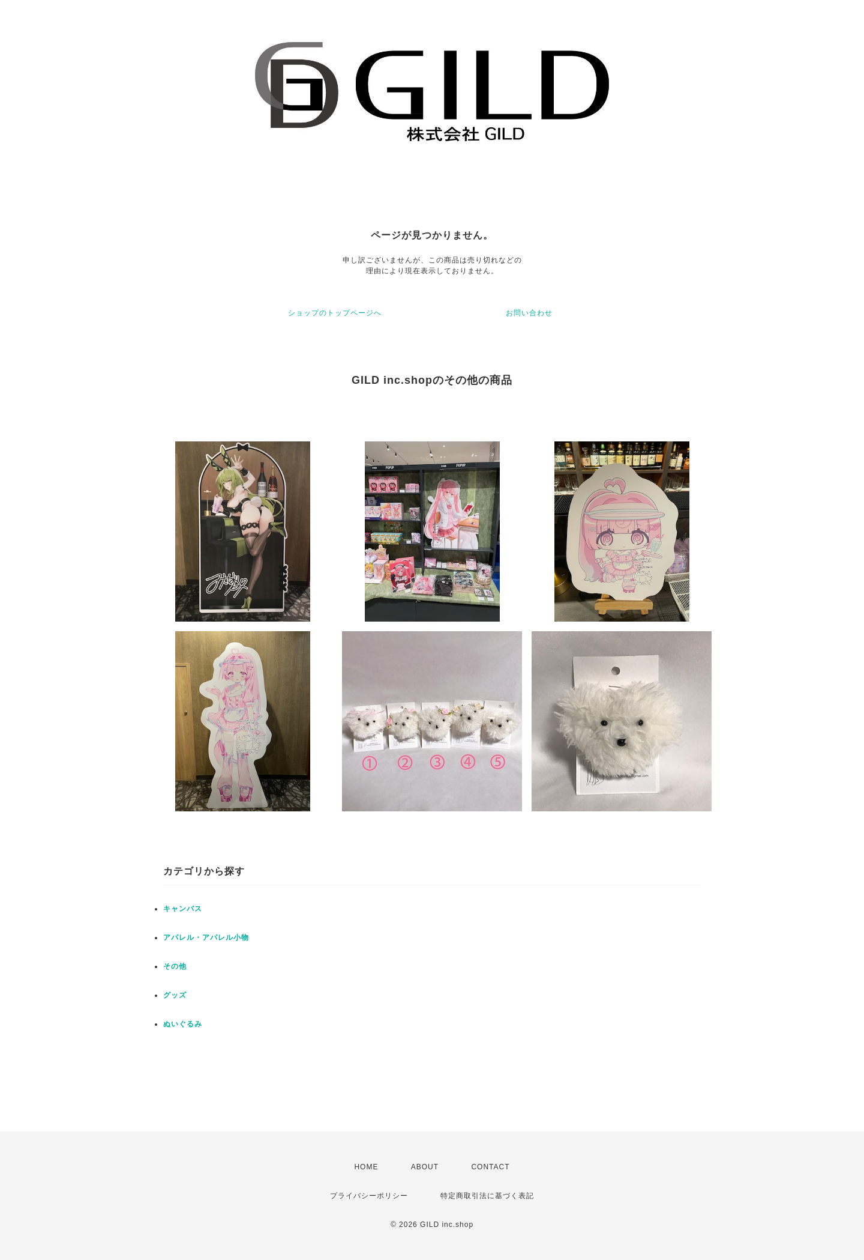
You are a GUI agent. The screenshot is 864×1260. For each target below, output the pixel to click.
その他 (175, 966)
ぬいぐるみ (182, 1024)
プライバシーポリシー (369, 1196)
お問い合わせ (529, 313)
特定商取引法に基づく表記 (487, 1196)
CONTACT (490, 1167)
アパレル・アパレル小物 (206, 937)
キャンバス (182, 908)
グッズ (175, 995)
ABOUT (425, 1167)
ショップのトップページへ (335, 313)
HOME (366, 1167)
